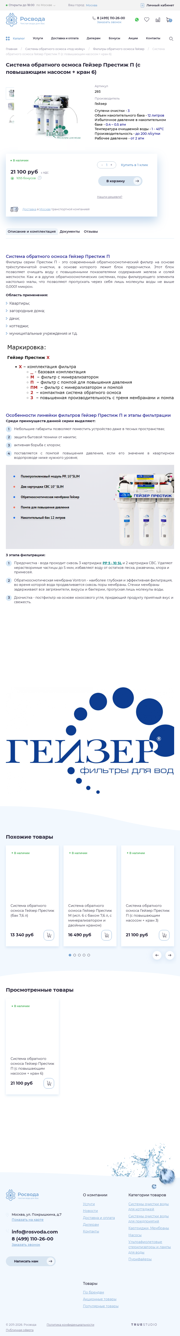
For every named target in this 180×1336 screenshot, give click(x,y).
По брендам (93, 1292)
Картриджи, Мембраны (148, 1228)
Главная (11, 49)
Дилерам (94, 38)
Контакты (153, 38)
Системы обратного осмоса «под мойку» (55, 49)
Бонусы (114, 38)
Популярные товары (101, 1306)
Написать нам (26, 1261)
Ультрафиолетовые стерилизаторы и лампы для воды (149, 1247)
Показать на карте (28, 1220)
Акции (133, 38)
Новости (90, 1211)
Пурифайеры (140, 1259)
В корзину (115, 181)
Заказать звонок (109, 22)
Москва (91, 5)
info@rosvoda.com (35, 1232)
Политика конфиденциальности (70, 1324)
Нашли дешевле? (109, 197)
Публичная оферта (20, 1330)
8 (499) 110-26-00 (32, 1239)
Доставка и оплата (65, 38)
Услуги (38, 38)
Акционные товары (99, 1299)
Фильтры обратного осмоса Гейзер (118, 49)
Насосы (135, 1235)
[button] (69, 955)
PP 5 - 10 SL (112, 562)
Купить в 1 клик (134, 165)
